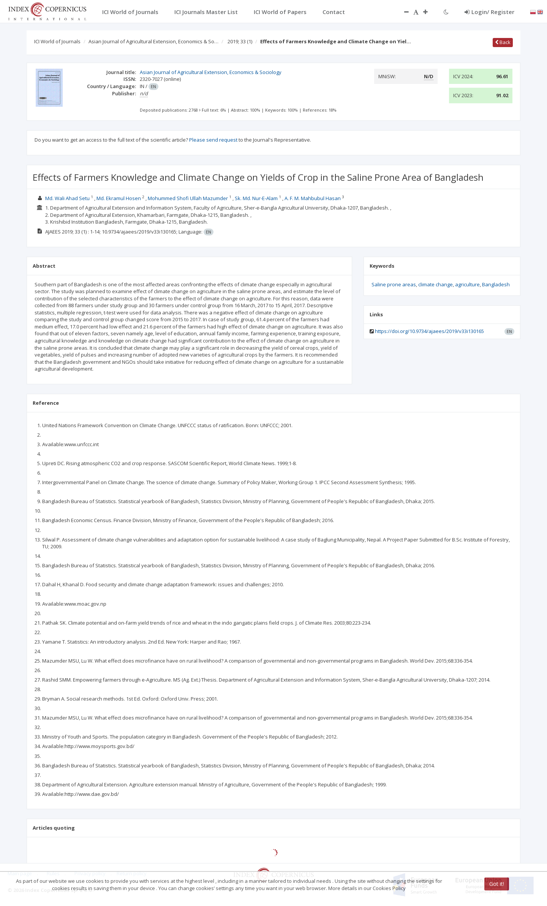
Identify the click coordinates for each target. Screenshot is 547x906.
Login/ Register (489, 12)
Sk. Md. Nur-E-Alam (256, 198)
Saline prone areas (394, 284)
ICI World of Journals (57, 41)
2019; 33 (240, 41)
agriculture (467, 284)
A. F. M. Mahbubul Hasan (313, 198)
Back (503, 42)
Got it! (496, 883)
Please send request (213, 139)
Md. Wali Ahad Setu (67, 198)
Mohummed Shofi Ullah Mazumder (188, 198)
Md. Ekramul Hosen (118, 198)
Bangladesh (496, 284)
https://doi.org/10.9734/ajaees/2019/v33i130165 (429, 331)
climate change (435, 284)
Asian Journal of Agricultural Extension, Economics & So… (153, 41)
